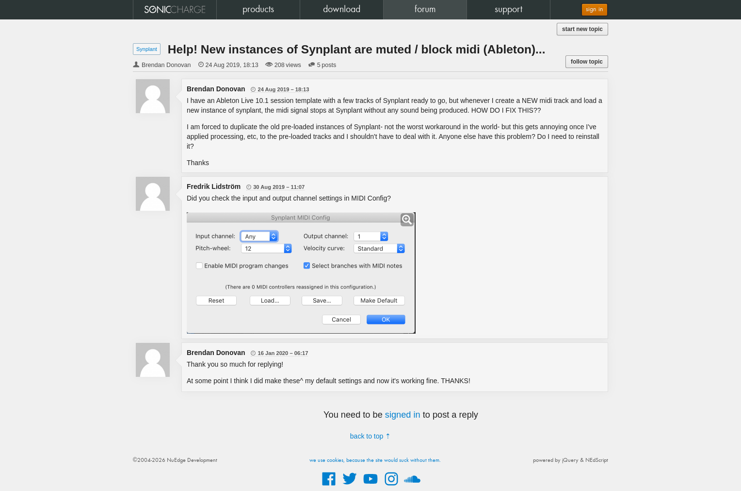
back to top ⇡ (370, 436)
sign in (594, 9)
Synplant (146, 49)
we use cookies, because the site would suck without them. (375, 460)
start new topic (582, 29)
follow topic (587, 61)
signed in (402, 415)
